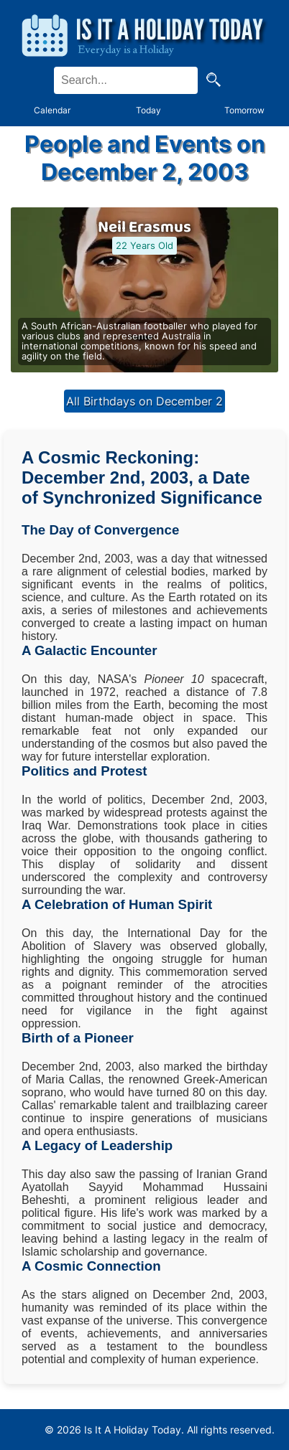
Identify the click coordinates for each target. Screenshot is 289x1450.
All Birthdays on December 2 (144, 401)
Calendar (52, 110)
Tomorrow (244, 110)
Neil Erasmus (144, 227)
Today (148, 110)
